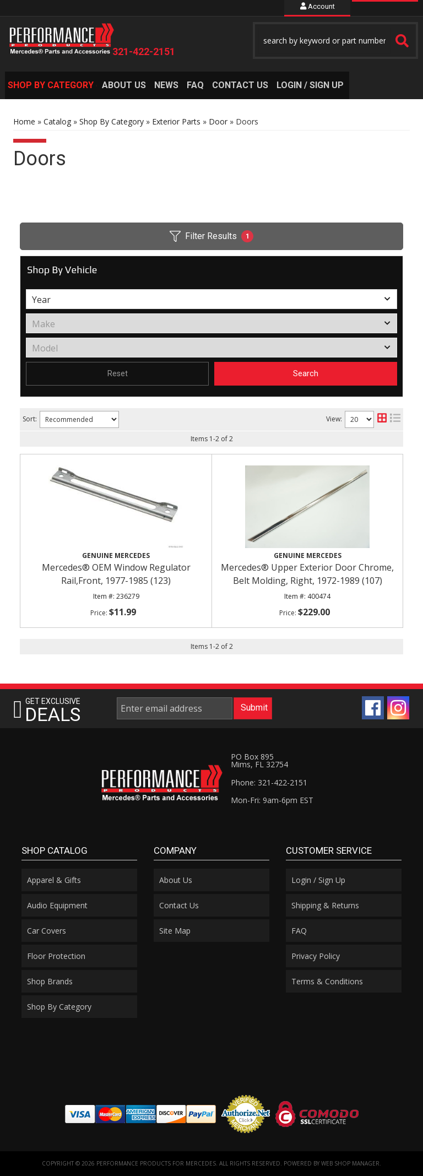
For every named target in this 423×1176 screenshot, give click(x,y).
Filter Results (211, 236)
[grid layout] (382, 419)
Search (305, 373)
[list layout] (395, 419)
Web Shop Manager (350, 1163)
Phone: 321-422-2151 (269, 782)
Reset (117, 373)
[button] (335, 40)
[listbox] (211, 299)
